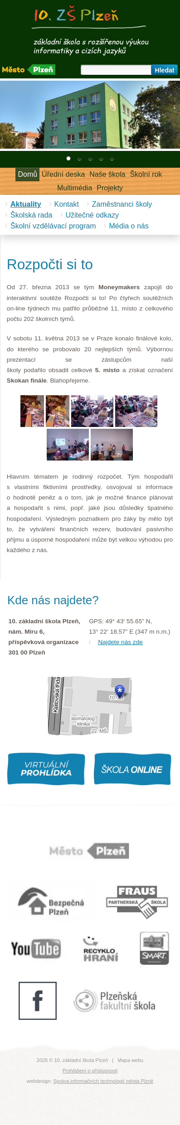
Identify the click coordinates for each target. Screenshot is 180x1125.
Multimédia (74, 188)
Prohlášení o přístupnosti (90, 1070)
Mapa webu (130, 1060)
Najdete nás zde (120, 642)
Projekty (110, 188)
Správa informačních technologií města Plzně (103, 1081)
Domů (27, 174)
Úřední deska (63, 174)
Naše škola (107, 174)
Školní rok (146, 174)
